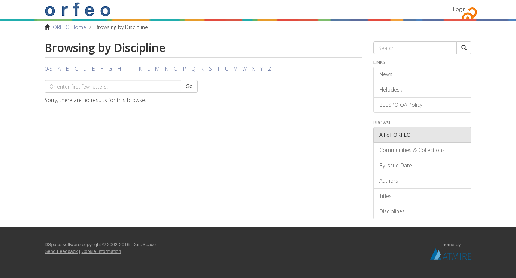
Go (189, 86)
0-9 (48, 68)
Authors (388, 180)
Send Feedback (61, 251)
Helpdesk (390, 89)
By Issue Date (395, 165)
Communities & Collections (412, 150)
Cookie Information (101, 251)
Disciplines (392, 211)
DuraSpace (144, 244)
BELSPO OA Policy (400, 104)
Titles (385, 196)
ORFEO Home (69, 27)
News (385, 74)
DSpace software (63, 244)
